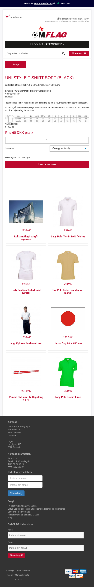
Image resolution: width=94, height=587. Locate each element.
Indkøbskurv (13, 17)
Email (10, 542)
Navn (10, 530)
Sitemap (18, 575)
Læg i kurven (47, 164)
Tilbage (15, 64)
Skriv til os (12, 458)
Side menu (79, 53)
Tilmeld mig (16, 493)
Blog (10, 517)
